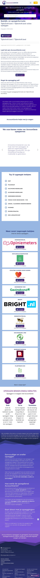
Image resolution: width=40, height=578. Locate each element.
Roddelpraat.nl (13, 211)
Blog (2, 564)
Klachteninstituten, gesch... (19, 572)
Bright (20, 299)
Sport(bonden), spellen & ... (30, 571)
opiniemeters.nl (20, 239)
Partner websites (5, 558)
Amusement (5, 569)
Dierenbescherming (14, 196)
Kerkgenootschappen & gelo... (20, 570)
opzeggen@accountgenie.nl (8, 555)
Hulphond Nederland (15, 188)
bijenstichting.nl (20, 316)
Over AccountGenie (5, 560)
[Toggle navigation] (30, 2)
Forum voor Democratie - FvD (18, 200)
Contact (3, 561)
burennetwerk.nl (20, 349)
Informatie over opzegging (20, 249)
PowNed (11, 207)
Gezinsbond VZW (20, 287)
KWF (9, 181)
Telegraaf (11, 184)
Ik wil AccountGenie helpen (7, 563)
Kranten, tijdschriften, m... (20, 575)
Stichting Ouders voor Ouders (20, 270)
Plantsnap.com (20, 366)
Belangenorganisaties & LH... (7, 571)
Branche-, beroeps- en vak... (7, 574)
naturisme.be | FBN (20, 332)
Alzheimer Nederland (15, 192)
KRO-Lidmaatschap (14, 215)
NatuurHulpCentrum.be (20, 253)
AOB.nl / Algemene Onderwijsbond (19, 203)
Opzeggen (6, 36)
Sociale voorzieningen (32, 569)
